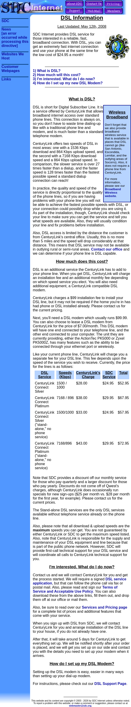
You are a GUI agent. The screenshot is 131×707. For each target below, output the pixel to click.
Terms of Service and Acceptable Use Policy (75, 589)
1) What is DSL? (47, 71)
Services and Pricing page (104, 607)
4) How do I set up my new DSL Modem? (68, 83)
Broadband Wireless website (113, 192)
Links (6, 79)
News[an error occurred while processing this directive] (15, 37)
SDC (5, 21)
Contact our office (106, 249)
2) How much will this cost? (57, 75)
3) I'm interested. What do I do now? (64, 79)
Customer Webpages (11, 69)
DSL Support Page (110, 684)
